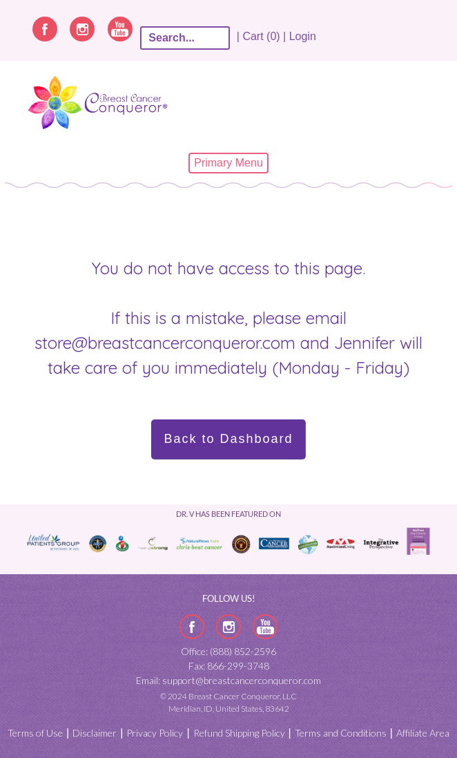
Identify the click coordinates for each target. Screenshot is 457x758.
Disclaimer (94, 733)
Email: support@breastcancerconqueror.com (228, 680)
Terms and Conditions (341, 733)
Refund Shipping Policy (239, 733)
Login (302, 36)
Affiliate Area (422, 733)
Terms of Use (35, 733)
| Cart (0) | (261, 36)
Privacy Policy (154, 733)
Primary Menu (228, 163)
